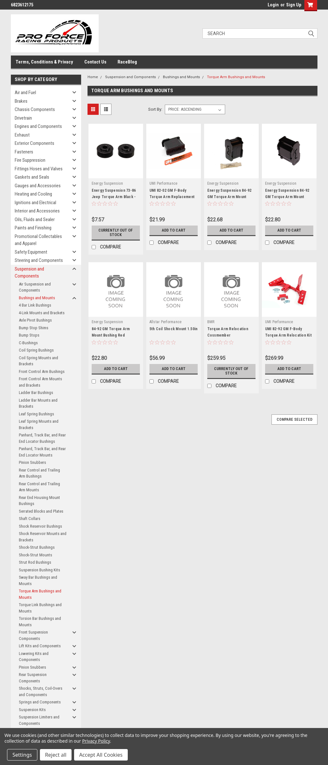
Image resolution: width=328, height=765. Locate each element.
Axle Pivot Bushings (35, 320)
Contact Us (95, 62)
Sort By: (155, 109)
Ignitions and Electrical (35, 202)
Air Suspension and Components (35, 287)
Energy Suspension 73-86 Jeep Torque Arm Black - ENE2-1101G (114, 196)
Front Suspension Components (33, 635)
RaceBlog (127, 62)
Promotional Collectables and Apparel (38, 240)
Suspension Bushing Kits (39, 570)
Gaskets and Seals (32, 177)
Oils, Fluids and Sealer (35, 219)
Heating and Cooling (33, 194)
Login (273, 4)
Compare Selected (294, 419)
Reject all (55, 754)
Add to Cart (173, 230)
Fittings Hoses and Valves (39, 169)
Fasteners (24, 152)
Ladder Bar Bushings (36, 392)
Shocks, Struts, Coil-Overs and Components (40, 691)
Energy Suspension (107, 183)
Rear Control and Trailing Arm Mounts (39, 487)
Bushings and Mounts (37, 297)
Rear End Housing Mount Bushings (39, 500)
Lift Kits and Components (40, 645)
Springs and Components (40, 702)
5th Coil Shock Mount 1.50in (173, 329)
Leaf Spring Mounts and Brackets (38, 424)
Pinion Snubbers (32, 462)
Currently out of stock (115, 232)
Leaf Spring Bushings (36, 414)
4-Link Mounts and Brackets (42, 312)
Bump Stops (29, 335)
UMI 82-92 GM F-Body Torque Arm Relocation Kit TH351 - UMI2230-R (288, 335)
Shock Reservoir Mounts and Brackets (42, 536)
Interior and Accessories (37, 211)
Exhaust (22, 135)
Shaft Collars (29, 518)
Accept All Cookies (101, 754)
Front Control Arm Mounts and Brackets (40, 382)
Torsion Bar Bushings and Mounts (40, 621)
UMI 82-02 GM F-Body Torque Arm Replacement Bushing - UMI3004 (172, 196)
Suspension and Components (29, 272)
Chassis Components (35, 109)
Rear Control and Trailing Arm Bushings (39, 473)
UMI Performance (163, 183)
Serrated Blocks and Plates (41, 511)
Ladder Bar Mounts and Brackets (38, 403)
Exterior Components (34, 143)
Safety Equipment (31, 252)
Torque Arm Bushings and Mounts (40, 594)
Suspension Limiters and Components (39, 720)
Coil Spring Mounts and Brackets (38, 361)
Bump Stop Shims (33, 327)
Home (93, 77)
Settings (22, 754)
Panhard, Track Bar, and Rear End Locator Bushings (42, 438)
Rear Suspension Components (33, 677)
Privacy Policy (96, 741)
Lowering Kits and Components (34, 656)
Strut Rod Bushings (35, 562)
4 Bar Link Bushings (35, 305)
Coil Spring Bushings (36, 350)
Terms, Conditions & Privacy (44, 62)
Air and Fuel (25, 92)
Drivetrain (23, 118)
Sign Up (293, 4)
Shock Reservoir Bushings (40, 526)
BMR (211, 322)
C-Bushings (28, 342)
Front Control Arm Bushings (42, 371)
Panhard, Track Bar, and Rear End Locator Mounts (42, 451)
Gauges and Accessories (38, 186)
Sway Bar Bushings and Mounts (38, 580)
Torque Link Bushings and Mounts (40, 607)
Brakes (21, 101)
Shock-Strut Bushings (37, 547)
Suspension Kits (32, 709)
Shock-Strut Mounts (35, 555)
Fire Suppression (30, 160)
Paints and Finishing (33, 228)
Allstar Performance (165, 322)
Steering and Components (39, 260)
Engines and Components (38, 126)
